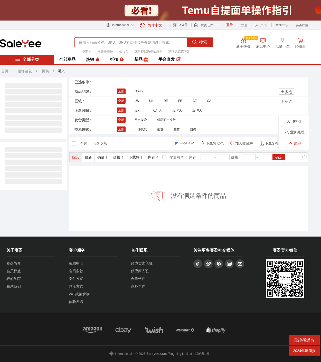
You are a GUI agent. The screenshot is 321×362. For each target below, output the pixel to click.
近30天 (177, 110)
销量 (102, 157)
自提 (193, 129)
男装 (46, 71)
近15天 (157, 110)
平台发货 (141, 120)
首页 (4, 71)
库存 (153, 157)
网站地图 (202, 353)
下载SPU (272, 143)
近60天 (197, 110)
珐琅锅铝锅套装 (179, 51)
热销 (93, 59)
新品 (141, 59)
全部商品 (67, 59)
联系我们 (13, 286)
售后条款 (76, 271)
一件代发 (141, 129)
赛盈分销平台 (20, 43)
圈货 (177, 129)
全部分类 (27, 59)
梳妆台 (123, 51)
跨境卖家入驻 (142, 263)
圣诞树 (86, 51)
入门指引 (261, 25)
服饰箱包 (24, 71)
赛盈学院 (13, 279)
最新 (88, 157)
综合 (75, 157)
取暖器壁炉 (105, 51)
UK (151, 101)
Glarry (139, 91)
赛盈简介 (13, 263)
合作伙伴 (138, 279)
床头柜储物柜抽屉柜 (148, 51)
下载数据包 (215, 143)
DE (166, 101)
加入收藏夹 (244, 143)
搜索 (199, 42)
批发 (160, 129)
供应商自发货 (166, 120)
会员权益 (302, 25)
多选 (286, 92)
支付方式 (76, 279)
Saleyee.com (156, 353)
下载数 (136, 157)
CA (209, 101)
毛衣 (61, 71)
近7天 (139, 110)
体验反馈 (76, 302)
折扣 (117, 59)
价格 (118, 157)
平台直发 (169, 59)
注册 (244, 25)
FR (180, 101)
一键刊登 (187, 143)
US (137, 101)
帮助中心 (282, 25)
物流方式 (76, 286)
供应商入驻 (140, 271)
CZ (195, 101)
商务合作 (138, 286)
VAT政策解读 (79, 294)
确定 (278, 157)
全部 (121, 91)
